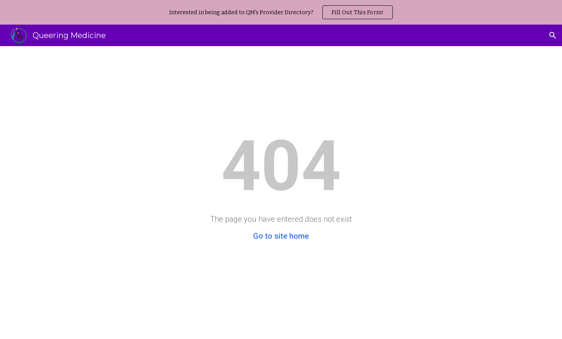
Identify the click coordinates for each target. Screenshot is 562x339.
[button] (553, 35)
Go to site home (281, 236)
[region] (281, 12)
